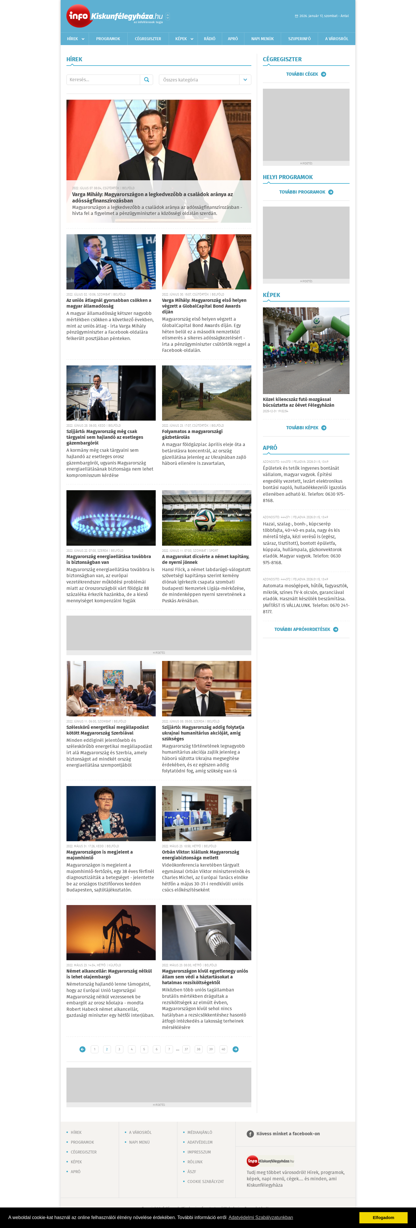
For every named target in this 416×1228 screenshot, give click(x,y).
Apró (233, 39)
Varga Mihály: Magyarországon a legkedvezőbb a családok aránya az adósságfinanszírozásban (152, 198)
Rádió (210, 39)
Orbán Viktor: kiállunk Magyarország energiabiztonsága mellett (200, 855)
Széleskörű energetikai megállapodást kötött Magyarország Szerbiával (107, 730)
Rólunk (195, 1162)
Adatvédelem (200, 1142)
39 (211, 1049)
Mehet (146, 80)
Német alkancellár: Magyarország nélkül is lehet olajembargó (109, 974)
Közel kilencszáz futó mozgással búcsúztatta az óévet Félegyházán (298, 402)
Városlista (168, 16)
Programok (108, 39)
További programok (302, 192)
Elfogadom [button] (383, 1217)
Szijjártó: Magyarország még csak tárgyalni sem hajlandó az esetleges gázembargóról (104, 437)
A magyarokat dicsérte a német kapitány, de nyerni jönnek (205, 559)
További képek (302, 427)
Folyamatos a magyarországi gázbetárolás (192, 434)
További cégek (302, 74)
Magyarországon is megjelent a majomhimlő (99, 855)
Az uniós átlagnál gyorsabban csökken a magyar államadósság (108, 303)
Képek (181, 39)
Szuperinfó (299, 39)
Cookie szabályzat (205, 1182)
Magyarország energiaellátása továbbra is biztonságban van (108, 559)
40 (223, 1049)
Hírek (72, 39)
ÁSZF (191, 1172)
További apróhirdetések (302, 629)
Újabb (82, 1049)
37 (186, 1049)
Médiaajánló (199, 1132)
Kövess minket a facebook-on (288, 1134)
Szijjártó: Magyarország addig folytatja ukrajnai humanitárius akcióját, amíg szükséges (203, 733)
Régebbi (235, 1049)
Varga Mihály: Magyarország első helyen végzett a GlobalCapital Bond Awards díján (204, 306)
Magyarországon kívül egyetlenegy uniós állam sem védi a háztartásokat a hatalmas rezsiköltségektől (205, 977)
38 (198, 1049)
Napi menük (262, 39)
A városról (336, 39)
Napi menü (139, 1142)
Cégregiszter (148, 39)
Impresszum (199, 1152)
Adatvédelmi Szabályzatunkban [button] (261, 1217)
